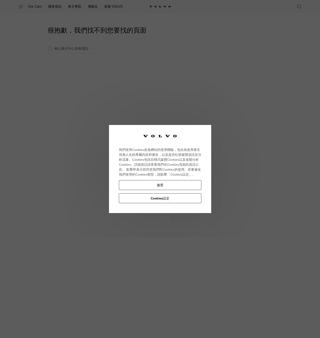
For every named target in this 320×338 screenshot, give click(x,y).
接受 (160, 185)
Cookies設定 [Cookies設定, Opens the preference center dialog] (160, 198)
